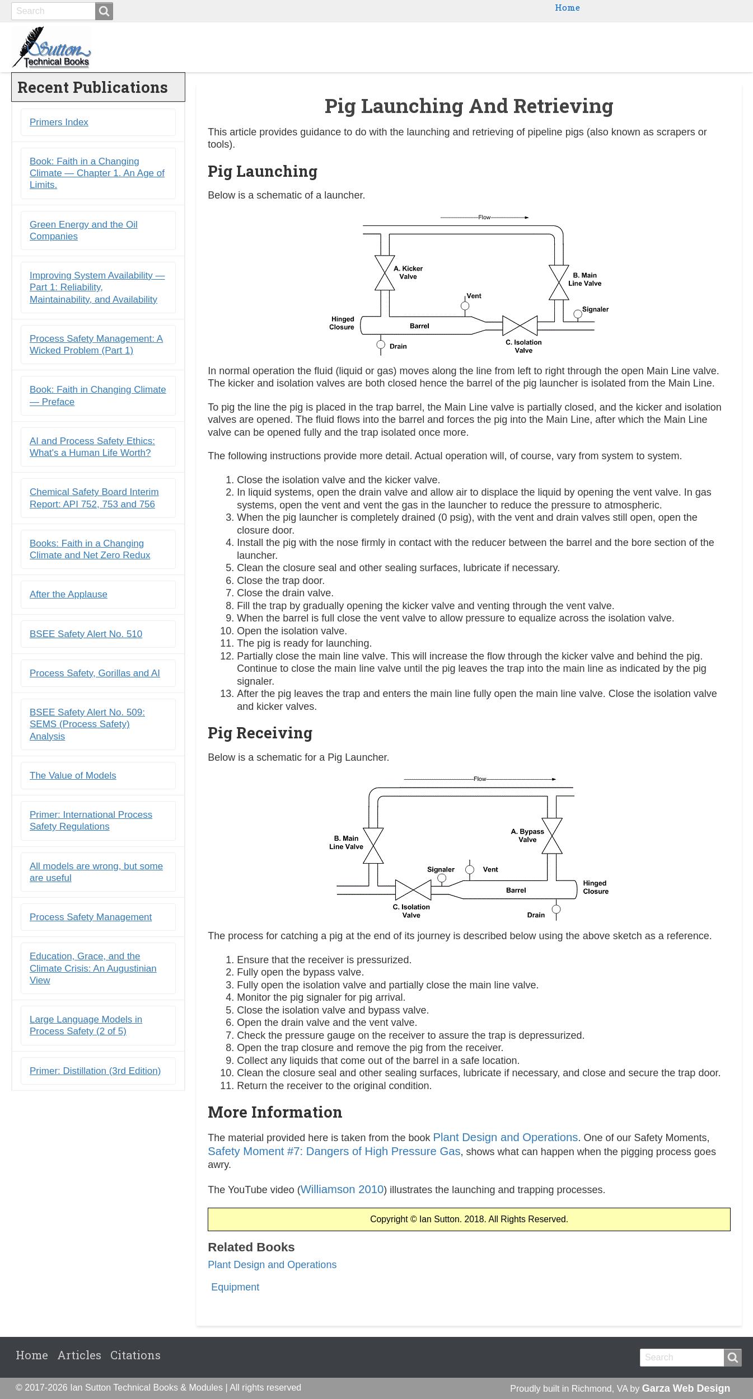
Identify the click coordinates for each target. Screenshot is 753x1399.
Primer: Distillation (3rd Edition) (95, 1071)
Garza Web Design (686, 1388)
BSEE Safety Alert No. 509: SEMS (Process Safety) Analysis (87, 724)
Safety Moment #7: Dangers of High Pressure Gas (334, 1151)
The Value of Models (73, 775)
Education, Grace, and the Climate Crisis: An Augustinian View (93, 968)
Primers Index (59, 122)
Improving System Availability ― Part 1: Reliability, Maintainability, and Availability (97, 287)
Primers (608, 47)
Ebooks (554, 47)
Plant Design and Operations (505, 1137)
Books (505, 47)
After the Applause (68, 594)
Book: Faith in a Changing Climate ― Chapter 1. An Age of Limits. (97, 173)
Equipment (235, 1287)
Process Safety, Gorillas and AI (95, 673)
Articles (79, 1355)
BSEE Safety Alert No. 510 (86, 634)
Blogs (658, 47)
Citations (711, 47)
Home (567, 7)
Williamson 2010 (342, 1189)
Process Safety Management (91, 917)
